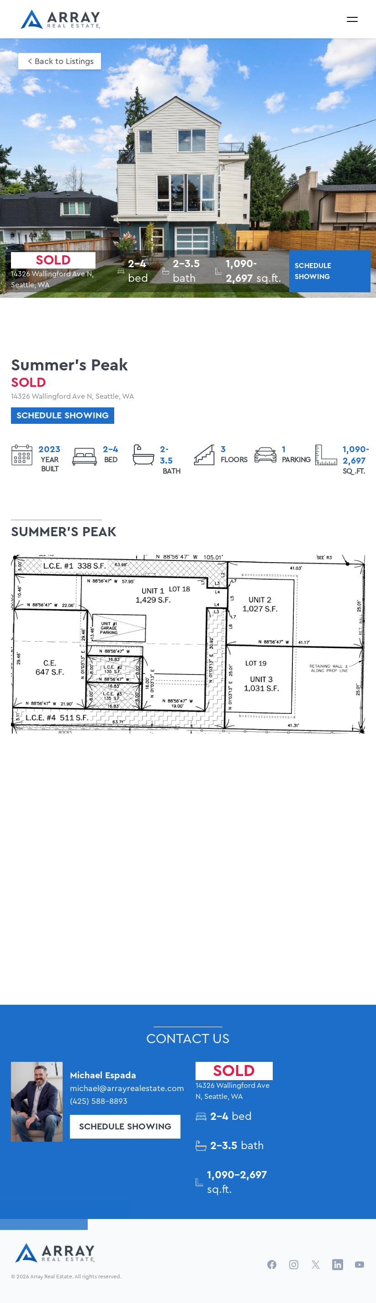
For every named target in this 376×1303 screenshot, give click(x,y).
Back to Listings (64, 61)
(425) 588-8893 (98, 1101)
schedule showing (62, 415)
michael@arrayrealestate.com (125, 1088)
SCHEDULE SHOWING (313, 271)
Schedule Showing (125, 1126)
